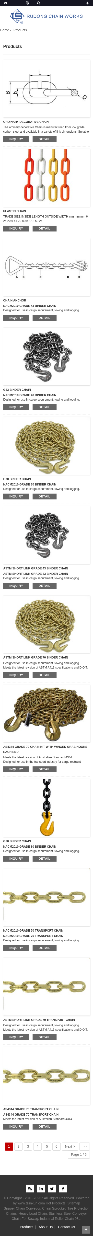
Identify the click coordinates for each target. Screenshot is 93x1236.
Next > (70, 1146)
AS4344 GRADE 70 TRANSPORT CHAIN (30, 1109)
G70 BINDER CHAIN (17, 479)
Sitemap (74, 1203)
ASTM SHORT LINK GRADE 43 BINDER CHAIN (35, 568)
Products (20, 30)
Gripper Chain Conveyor (21, 1208)
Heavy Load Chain (33, 1213)
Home (4, 30)
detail (44, 139)
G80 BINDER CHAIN (17, 841)
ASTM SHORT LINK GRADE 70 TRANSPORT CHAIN (39, 1020)
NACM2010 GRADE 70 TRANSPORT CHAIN (33, 930)
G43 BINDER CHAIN (17, 390)
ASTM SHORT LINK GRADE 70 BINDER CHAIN (35, 657)
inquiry (16, 139)
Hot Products (56, 1203)
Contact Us (66, 1227)
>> (84, 1146)
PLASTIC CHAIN (14, 211)
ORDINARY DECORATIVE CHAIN (26, 122)
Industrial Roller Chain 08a (60, 1219)
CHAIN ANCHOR (14, 300)
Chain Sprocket (54, 1208)
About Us (46, 1227)
